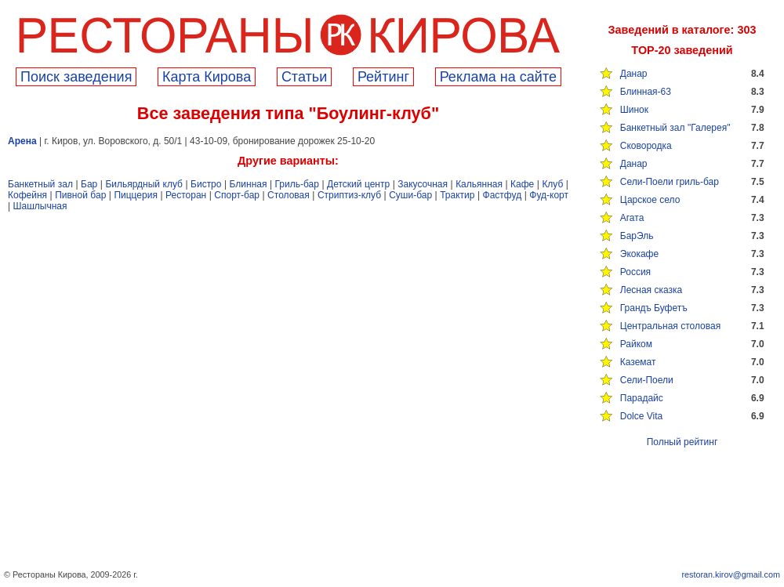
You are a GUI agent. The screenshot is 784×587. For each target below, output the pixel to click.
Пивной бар (80, 195)
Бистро (206, 184)
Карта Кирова (206, 77)
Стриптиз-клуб (349, 195)
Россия (635, 271)
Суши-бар (410, 195)
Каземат (638, 362)
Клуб (552, 184)
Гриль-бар (297, 184)
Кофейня (27, 195)
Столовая (288, 195)
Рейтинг (383, 77)
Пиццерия (136, 195)
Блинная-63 (645, 91)
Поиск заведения (76, 77)
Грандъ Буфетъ (654, 308)
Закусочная (422, 184)
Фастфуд (502, 195)
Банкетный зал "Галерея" (675, 127)
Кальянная (479, 184)
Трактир (457, 195)
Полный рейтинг (682, 442)
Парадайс (641, 398)
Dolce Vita (641, 416)
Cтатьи (304, 77)
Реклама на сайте (498, 77)
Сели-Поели (646, 380)
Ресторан (185, 195)
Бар (89, 184)
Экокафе (639, 253)
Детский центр (358, 184)
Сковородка (646, 145)
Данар (634, 73)
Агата (632, 217)
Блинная (248, 184)
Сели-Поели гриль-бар (669, 181)
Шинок (634, 109)
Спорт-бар (237, 195)
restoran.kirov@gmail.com (730, 574)
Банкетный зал (40, 184)
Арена (22, 141)
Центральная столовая (670, 326)
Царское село (650, 199)
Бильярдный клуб (144, 184)
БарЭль (637, 235)
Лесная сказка (651, 289)
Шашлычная (40, 206)
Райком (636, 344)
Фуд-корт (548, 195)
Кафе (522, 184)
